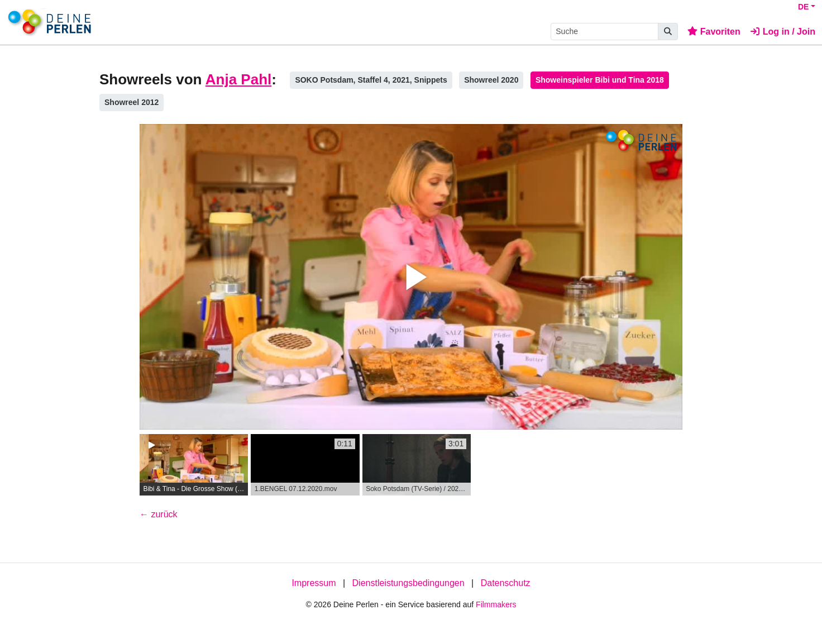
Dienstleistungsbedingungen (408, 583)
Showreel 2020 (491, 79)
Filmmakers (496, 604)
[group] (194, 465)
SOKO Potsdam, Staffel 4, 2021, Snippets (371, 79)
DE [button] (803, 6)
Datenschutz (506, 583)
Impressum (313, 583)
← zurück (159, 514)
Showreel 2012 (131, 102)
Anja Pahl (238, 79)
